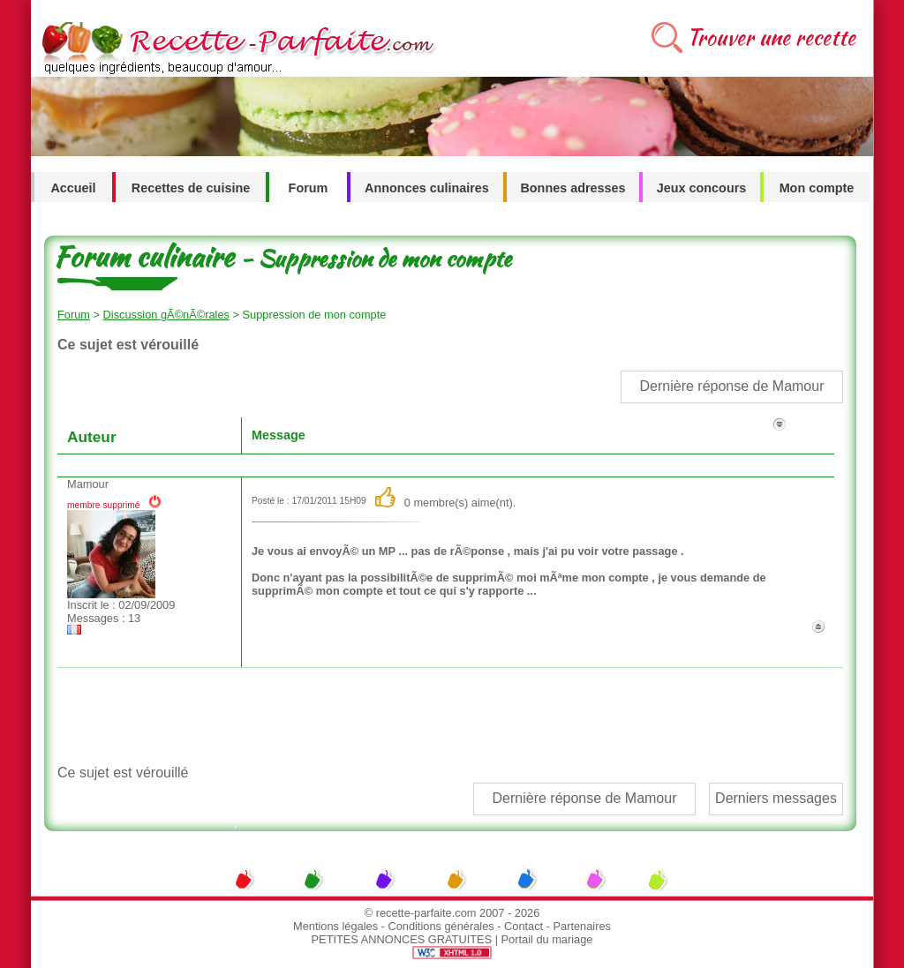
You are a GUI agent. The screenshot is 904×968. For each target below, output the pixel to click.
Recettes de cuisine (191, 188)
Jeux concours (702, 188)
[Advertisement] (449, 716)
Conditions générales (440, 926)
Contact (523, 926)
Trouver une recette (771, 37)
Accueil (72, 188)
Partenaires (582, 926)
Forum (308, 188)
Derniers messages (776, 798)
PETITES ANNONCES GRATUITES (402, 939)
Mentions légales (335, 926)
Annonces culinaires (427, 188)
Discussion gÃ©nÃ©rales (166, 314)
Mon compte (817, 188)
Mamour (88, 484)
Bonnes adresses (572, 188)
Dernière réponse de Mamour (732, 386)
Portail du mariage (547, 939)
